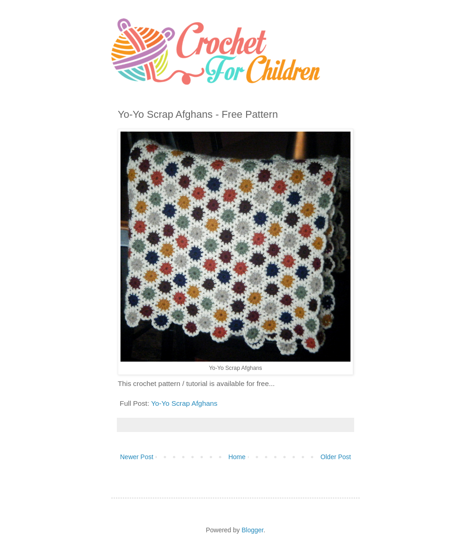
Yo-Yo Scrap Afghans (184, 403)
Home (236, 457)
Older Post (336, 457)
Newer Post (136, 457)
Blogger (252, 530)
